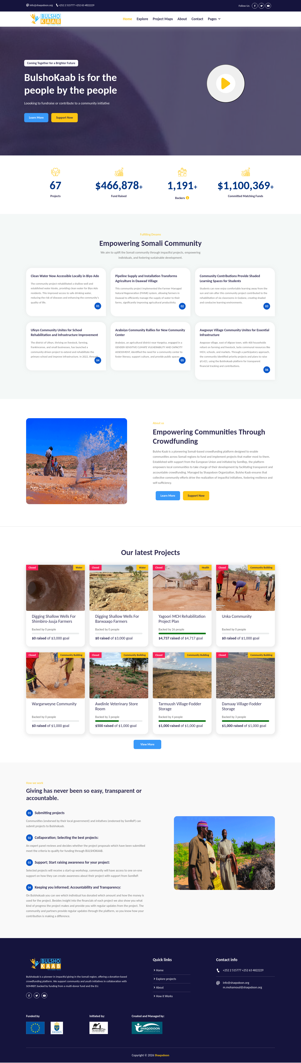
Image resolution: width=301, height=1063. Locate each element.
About (182, 19)
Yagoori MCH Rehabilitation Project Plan (182, 619)
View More (147, 744)
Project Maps (163, 19)
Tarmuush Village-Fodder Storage (180, 706)
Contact (197, 19)
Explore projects (164, 979)
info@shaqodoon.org (41, 5)
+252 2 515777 (67, 5)
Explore (142, 19)
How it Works (163, 996)
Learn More (36, 117)
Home (127, 19)
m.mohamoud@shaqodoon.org (242, 987)
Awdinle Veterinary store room (116, 706)
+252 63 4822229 (84, 5)
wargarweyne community (54, 704)
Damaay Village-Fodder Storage (241, 706)
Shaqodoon (162, 1055)
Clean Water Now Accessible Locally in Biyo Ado (65, 276)
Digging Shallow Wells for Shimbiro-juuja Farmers (54, 619)
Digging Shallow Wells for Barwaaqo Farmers (117, 619)
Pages (214, 19)
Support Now (64, 117)
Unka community (237, 616)
